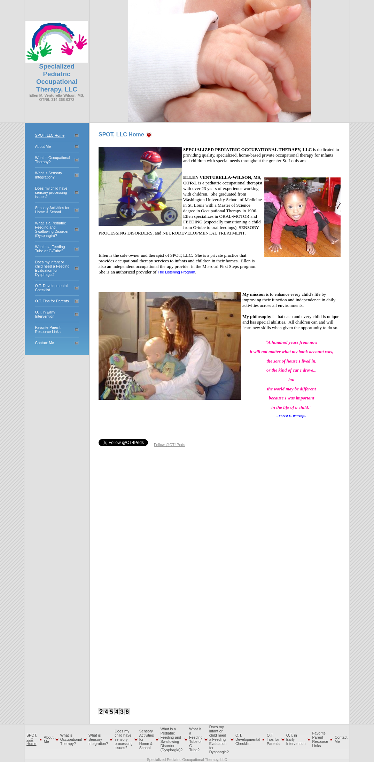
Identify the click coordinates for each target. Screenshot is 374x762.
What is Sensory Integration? (48, 175)
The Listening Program (176, 272)
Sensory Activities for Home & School (52, 210)
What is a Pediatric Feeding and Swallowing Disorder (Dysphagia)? (52, 229)
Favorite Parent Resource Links (48, 329)
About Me (43, 146)
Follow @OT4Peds (169, 445)
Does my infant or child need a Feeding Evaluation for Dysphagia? (52, 268)
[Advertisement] (183, 541)
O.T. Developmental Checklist (247, 739)
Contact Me (44, 343)
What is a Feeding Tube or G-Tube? (50, 249)
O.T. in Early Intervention (45, 314)
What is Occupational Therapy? (71, 739)
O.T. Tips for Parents (52, 301)
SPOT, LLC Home (50, 135)
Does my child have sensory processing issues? (51, 192)
